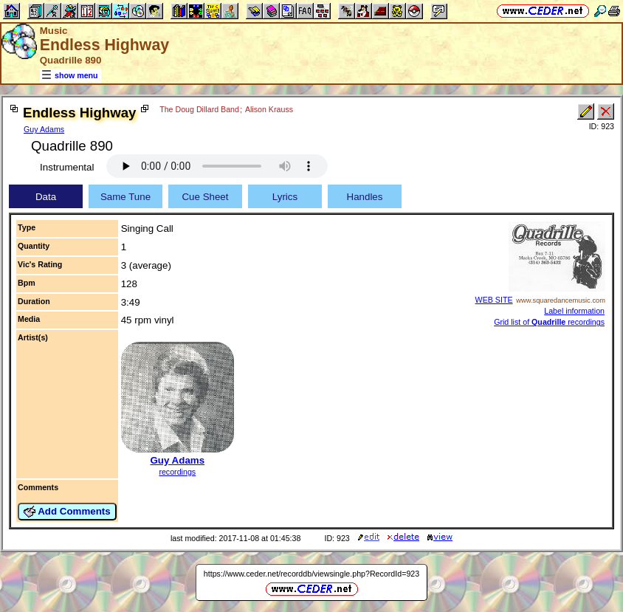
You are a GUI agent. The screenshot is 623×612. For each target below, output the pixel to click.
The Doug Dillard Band (199, 109)
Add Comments (67, 512)
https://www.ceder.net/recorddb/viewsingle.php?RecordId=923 (311, 573)
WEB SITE (494, 299)
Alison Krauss (269, 109)
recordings (177, 471)
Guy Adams (44, 129)
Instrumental (67, 167)
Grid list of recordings (549, 321)
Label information (574, 310)
